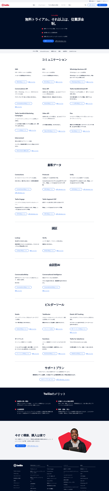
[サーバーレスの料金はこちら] (23, 353)
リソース (63, 5)
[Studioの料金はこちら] (21, 329)
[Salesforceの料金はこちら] (77, 353)
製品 (34, 5)
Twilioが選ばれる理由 (53, 5)
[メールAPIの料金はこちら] (77, 103)
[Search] (85, 5)
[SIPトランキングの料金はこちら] (78, 329)
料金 (70, 5)
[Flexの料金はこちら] (76, 131)
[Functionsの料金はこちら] (49, 353)
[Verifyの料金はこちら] (48, 250)
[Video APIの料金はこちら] (49, 131)
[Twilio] (5, 5)
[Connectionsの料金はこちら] (23, 189)
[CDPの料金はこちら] (48, 189)
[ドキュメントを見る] (48, 329)
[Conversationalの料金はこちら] (51, 287)
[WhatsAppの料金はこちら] (77, 82)
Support (99, 1)
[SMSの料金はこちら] (21, 82)
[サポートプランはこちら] (47, 379)
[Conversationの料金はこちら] (23, 287)
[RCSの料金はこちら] (48, 82)
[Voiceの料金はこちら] (48, 103)
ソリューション (42, 5)
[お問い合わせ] (92, 5)
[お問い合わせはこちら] (60, 41)
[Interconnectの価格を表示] (22, 150)
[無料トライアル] (102, 5)
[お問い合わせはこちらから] (63, 379)
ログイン (105, 1)
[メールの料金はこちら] (21, 130)
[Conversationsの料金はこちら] (23, 103)
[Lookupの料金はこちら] (22, 250)
